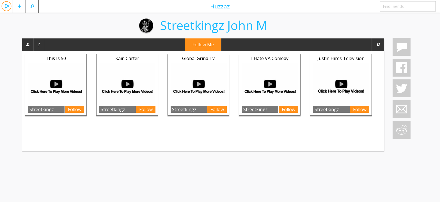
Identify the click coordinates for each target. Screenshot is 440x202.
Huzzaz (220, 6)
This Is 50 (56, 58)
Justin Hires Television (341, 58)
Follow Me (203, 45)
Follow (74, 109)
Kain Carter (127, 58)
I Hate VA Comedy (269, 58)
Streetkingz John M (213, 25)
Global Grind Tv (198, 58)
